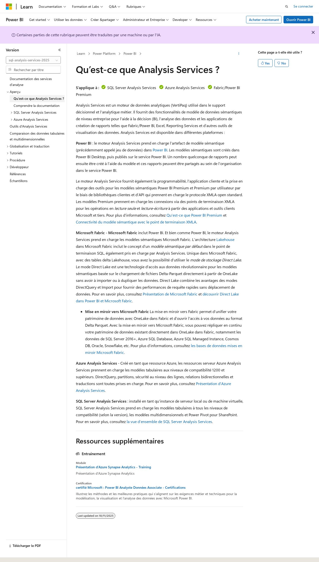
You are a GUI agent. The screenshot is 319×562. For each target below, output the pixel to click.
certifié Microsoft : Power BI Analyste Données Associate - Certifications (131, 487)
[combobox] (33, 60)
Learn (81, 53)
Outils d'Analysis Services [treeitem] (28, 126)
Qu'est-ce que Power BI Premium (194, 215)
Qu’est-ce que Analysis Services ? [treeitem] (39, 98)
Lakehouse (225, 239)
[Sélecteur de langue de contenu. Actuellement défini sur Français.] (17, 554)
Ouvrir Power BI (298, 19)
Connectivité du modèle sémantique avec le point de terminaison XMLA (136, 221)
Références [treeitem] (18, 174)
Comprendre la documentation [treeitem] (37, 105)
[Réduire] (59, 50)
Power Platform (104, 53)
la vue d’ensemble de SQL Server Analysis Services (169, 421)
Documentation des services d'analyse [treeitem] (31, 81)
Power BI (130, 53)
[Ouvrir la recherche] (287, 6)
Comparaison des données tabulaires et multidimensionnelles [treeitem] (37, 136)
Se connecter (303, 6)
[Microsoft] (9, 6)
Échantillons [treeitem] (18, 180)
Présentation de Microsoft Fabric (170, 293)
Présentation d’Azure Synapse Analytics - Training (113, 467)
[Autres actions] (239, 54)
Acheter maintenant (264, 19)
